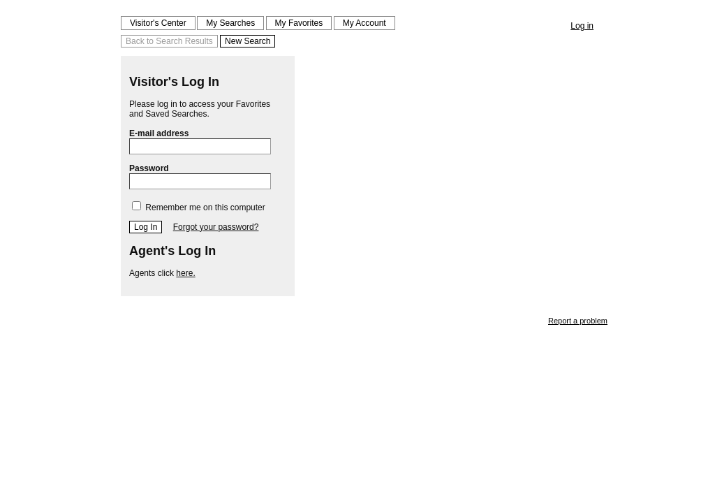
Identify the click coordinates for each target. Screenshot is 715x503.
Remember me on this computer (198, 207)
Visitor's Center (158, 23)
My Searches (230, 23)
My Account (364, 23)
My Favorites (299, 23)
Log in (582, 26)
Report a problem (577, 320)
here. (185, 273)
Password (200, 176)
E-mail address (200, 141)
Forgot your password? (216, 227)
